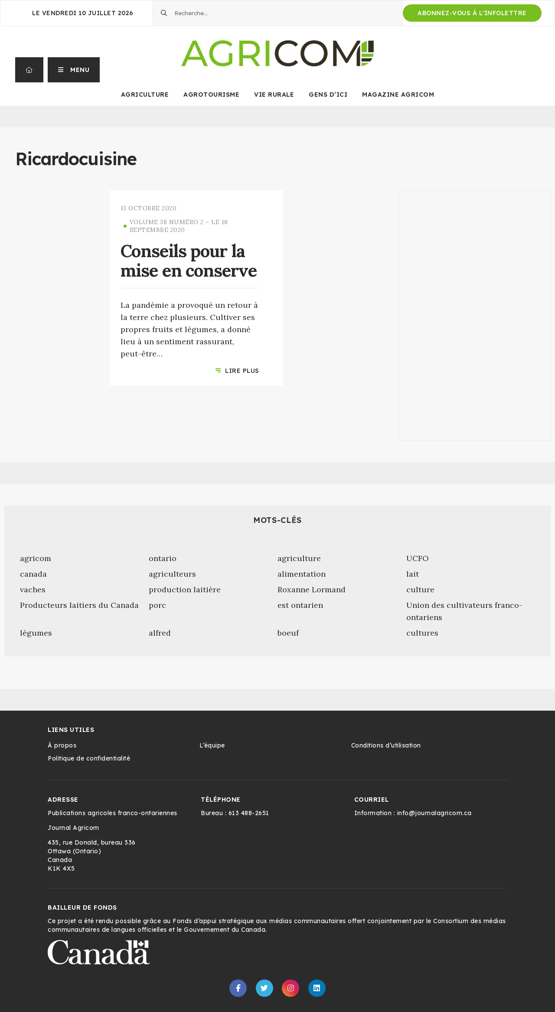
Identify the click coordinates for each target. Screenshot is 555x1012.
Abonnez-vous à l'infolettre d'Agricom (472, 15)
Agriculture (145, 94)
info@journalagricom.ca (434, 813)
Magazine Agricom (398, 94)
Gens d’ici (328, 94)
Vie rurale (274, 94)
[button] (74, 69)
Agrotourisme (211, 94)
